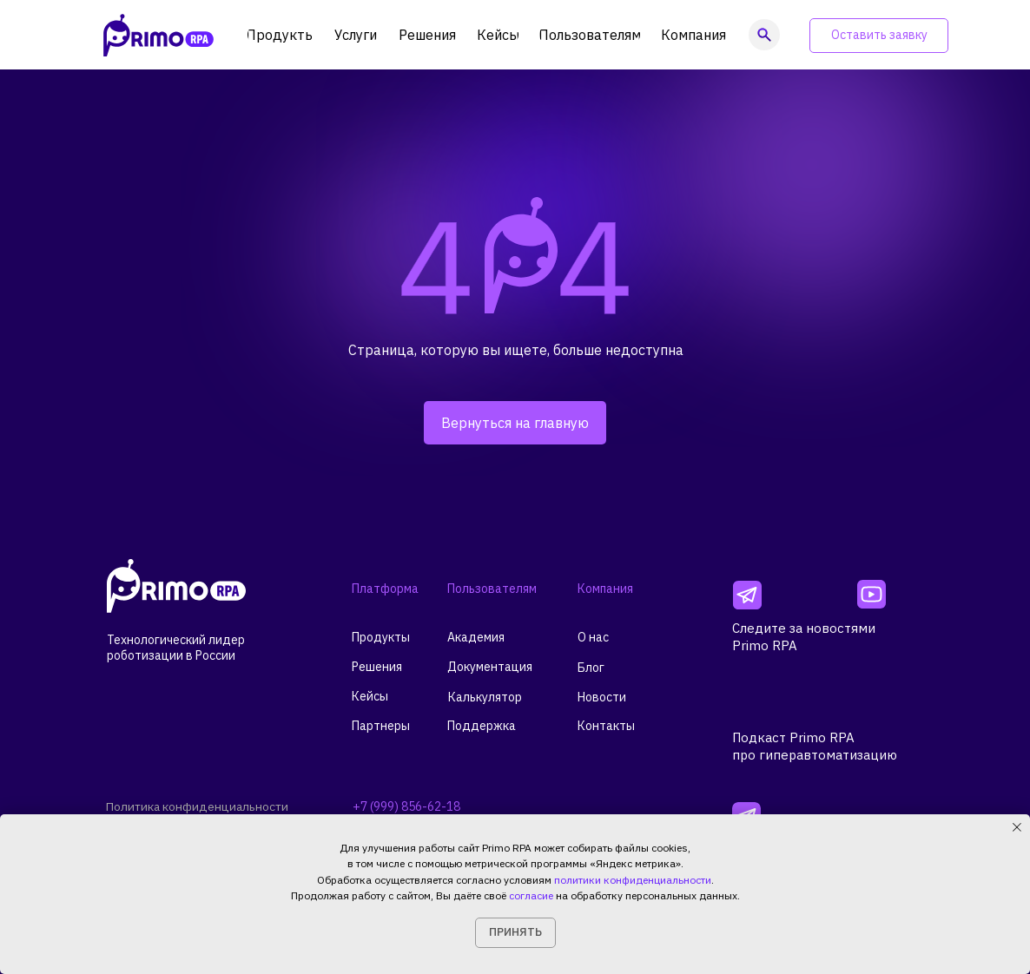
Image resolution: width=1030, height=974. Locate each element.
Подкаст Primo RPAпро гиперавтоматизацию (814, 746)
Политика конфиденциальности (199, 806)
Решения (377, 667)
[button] (878, 35)
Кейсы (370, 696)
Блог (591, 667)
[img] (747, 595)
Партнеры (381, 726)
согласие (531, 895)
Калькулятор (485, 697)
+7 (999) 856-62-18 (406, 806)
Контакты (606, 726)
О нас (593, 637)
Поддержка (481, 726)
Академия (476, 637)
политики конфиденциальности (632, 879)
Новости (602, 697)
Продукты (381, 637)
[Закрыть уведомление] (1017, 827)
